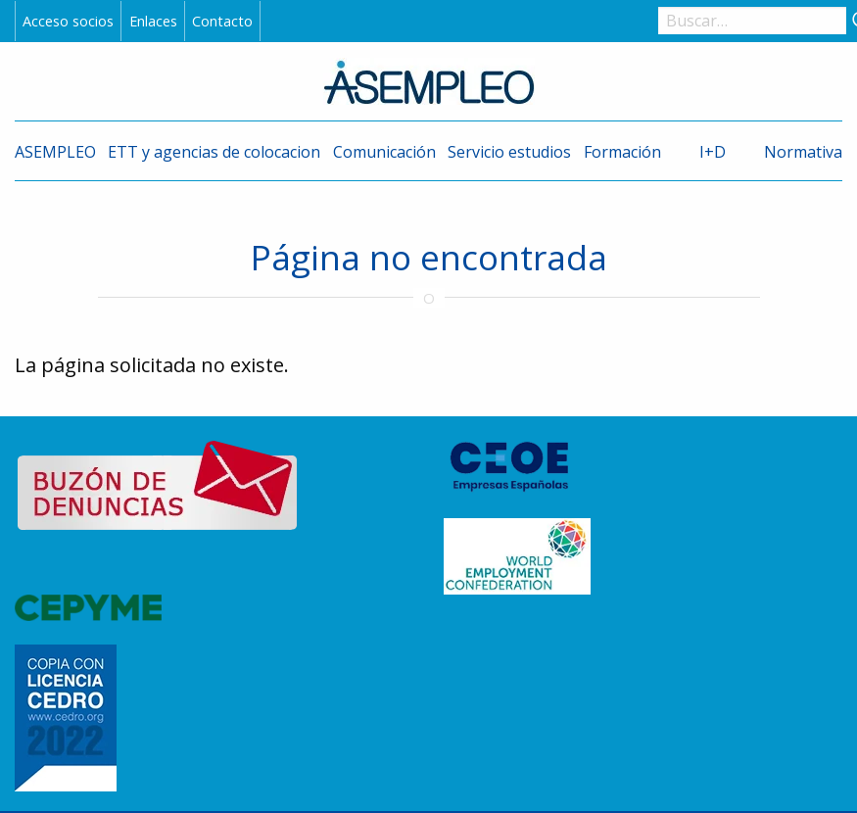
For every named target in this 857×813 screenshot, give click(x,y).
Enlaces (153, 21)
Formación (622, 152)
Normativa (803, 152)
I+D (712, 152)
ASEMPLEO (55, 152)
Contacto (222, 21)
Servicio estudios (509, 152)
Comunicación (384, 152)
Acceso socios (68, 21)
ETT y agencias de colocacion (214, 152)
